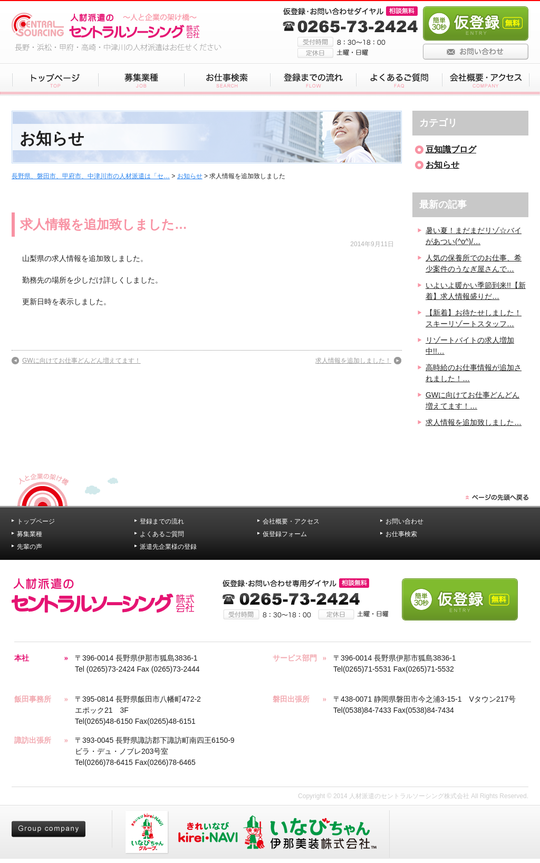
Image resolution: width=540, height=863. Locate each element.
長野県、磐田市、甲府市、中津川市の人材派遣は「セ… (91, 176)
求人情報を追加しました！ (353, 360)
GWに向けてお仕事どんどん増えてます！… (472, 400)
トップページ (36, 521)
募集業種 (29, 534)
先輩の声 (29, 546)
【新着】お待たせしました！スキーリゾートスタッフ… (474, 318)
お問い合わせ (404, 521)
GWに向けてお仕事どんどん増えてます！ (81, 360)
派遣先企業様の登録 (168, 546)
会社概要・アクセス (291, 521)
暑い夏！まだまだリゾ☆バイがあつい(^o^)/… (474, 236)
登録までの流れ (162, 521)
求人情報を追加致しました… (103, 224)
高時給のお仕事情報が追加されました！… (474, 373)
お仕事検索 (401, 534)
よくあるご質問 (162, 534)
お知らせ (189, 176)
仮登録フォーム (285, 534)
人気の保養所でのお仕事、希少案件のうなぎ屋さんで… (474, 263)
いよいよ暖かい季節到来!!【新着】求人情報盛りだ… (476, 290)
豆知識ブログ (451, 149)
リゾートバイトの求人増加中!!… (470, 345)
